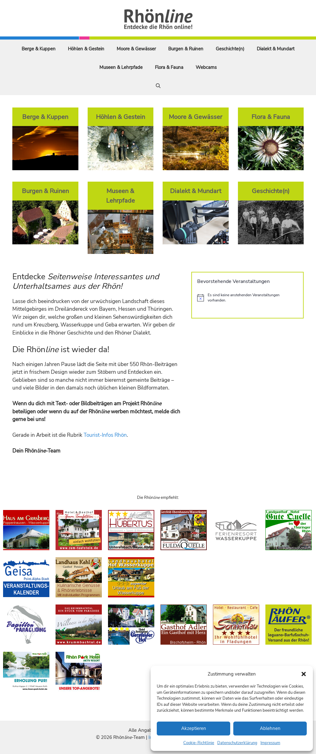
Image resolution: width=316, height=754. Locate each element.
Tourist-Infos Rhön (105, 435)
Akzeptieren (193, 728)
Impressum (270, 743)
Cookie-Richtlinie (198, 743)
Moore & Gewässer (136, 49)
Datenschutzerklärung (237, 743)
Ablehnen (270, 728)
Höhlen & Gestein (86, 49)
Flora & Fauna (169, 67)
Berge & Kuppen (39, 49)
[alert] (247, 298)
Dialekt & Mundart (275, 49)
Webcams (206, 67)
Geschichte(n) (230, 49)
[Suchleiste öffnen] (158, 86)
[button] (304, 674)
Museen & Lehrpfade (121, 67)
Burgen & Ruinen (185, 49)
